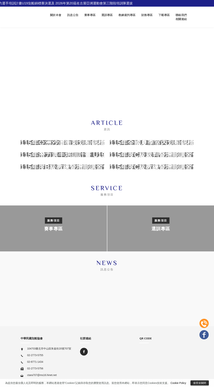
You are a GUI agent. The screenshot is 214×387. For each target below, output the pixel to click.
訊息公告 (73, 15)
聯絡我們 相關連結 (181, 17)
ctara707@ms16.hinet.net (42, 375)
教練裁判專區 (127, 15)
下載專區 (164, 15)
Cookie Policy (178, 382)
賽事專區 (90, 15)
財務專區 (147, 15)
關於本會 (55, 15)
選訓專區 (107, 15)
